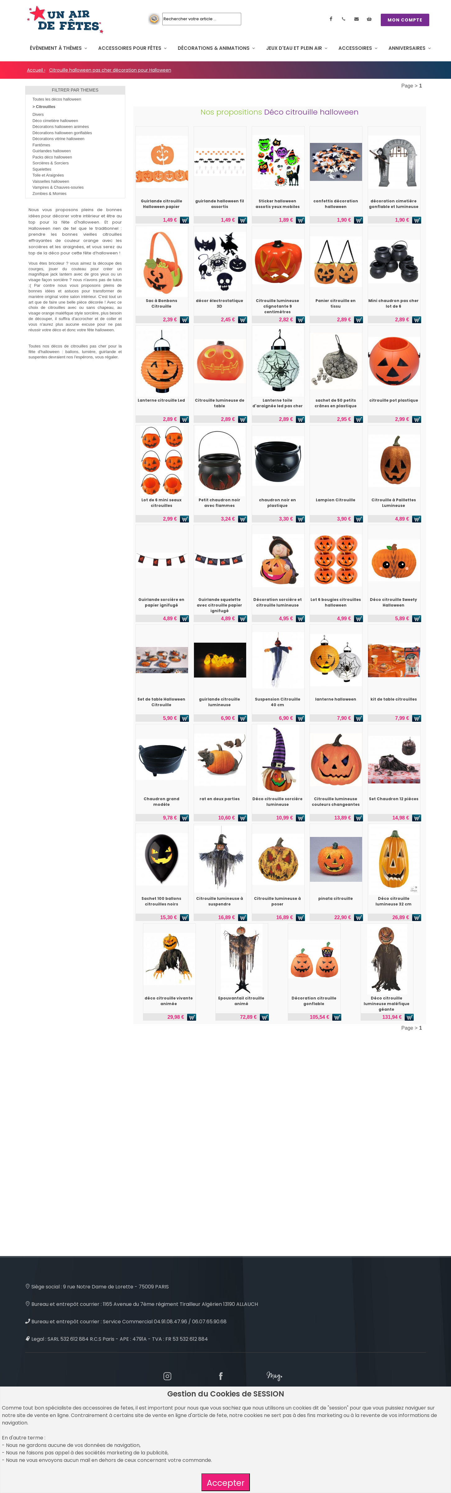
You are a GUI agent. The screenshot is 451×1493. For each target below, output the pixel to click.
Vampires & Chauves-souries (58, 187)
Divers (38, 114)
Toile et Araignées (48, 175)
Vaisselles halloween (51, 181)
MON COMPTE (405, 20)
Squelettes (42, 169)
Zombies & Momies (50, 193)
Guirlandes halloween (52, 151)
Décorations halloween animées (61, 126)
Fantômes (41, 145)
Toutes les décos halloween (57, 99)
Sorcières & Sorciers (51, 163)
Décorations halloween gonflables (62, 132)
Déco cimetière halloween (55, 120)
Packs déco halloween (52, 157)
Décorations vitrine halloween (59, 138)
